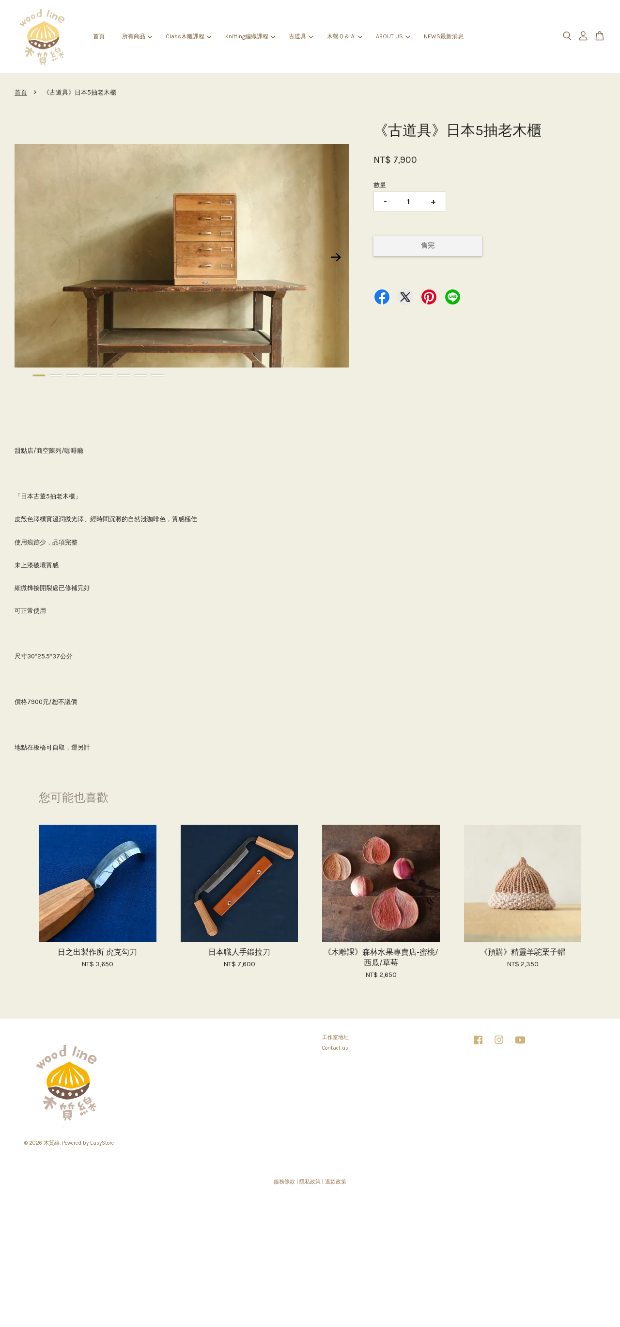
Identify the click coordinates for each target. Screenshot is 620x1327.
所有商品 (137, 36)
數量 (379, 185)
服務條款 (284, 1182)
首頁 (99, 36)
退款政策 (335, 1182)
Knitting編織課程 (250, 36)
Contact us (335, 1048)
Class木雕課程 (188, 36)
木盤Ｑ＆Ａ (344, 36)
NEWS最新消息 (444, 36)
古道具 (301, 36)
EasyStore (102, 1143)
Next (336, 257)
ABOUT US (393, 36)
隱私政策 (310, 1182)
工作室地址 (335, 1037)
